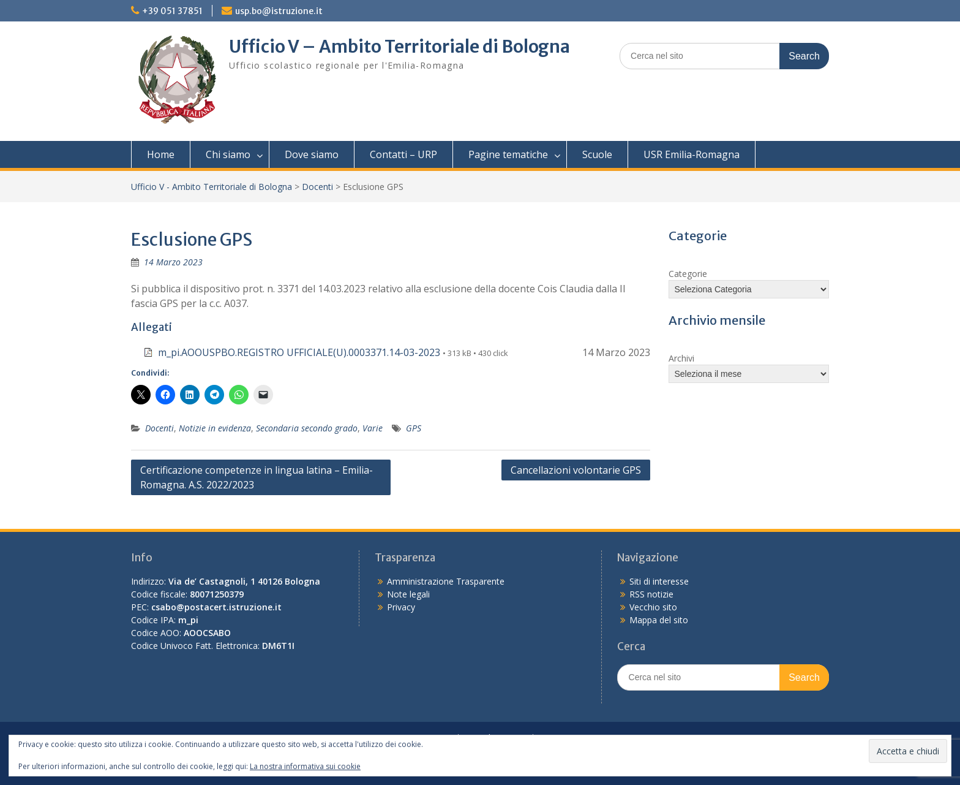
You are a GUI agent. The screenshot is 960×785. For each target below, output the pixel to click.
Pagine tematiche (508, 154)
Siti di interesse (659, 581)
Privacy (401, 607)
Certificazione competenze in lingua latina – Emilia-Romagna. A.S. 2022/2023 (256, 477)
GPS (413, 428)
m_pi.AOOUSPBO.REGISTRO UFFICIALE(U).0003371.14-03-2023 (299, 352)
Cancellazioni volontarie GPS (576, 470)
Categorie (688, 273)
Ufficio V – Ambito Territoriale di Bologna (399, 47)
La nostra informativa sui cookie (305, 766)
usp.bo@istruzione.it (279, 11)
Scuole (597, 154)
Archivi (681, 358)
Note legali (408, 594)
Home (160, 154)
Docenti (317, 186)
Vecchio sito (653, 607)
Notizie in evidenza (215, 428)
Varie (372, 428)
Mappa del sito (658, 620)
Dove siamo (312, 154)
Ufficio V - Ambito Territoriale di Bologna (211, 186)
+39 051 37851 (172, 11)
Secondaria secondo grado (307, 428)
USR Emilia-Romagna (691, 154)
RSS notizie (651, 594)
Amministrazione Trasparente (445, 581)
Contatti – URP (403, 154)
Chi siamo (228, 154)
